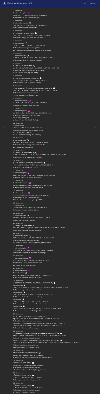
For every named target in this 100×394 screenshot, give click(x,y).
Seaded (92, 3)
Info (85, 3)
